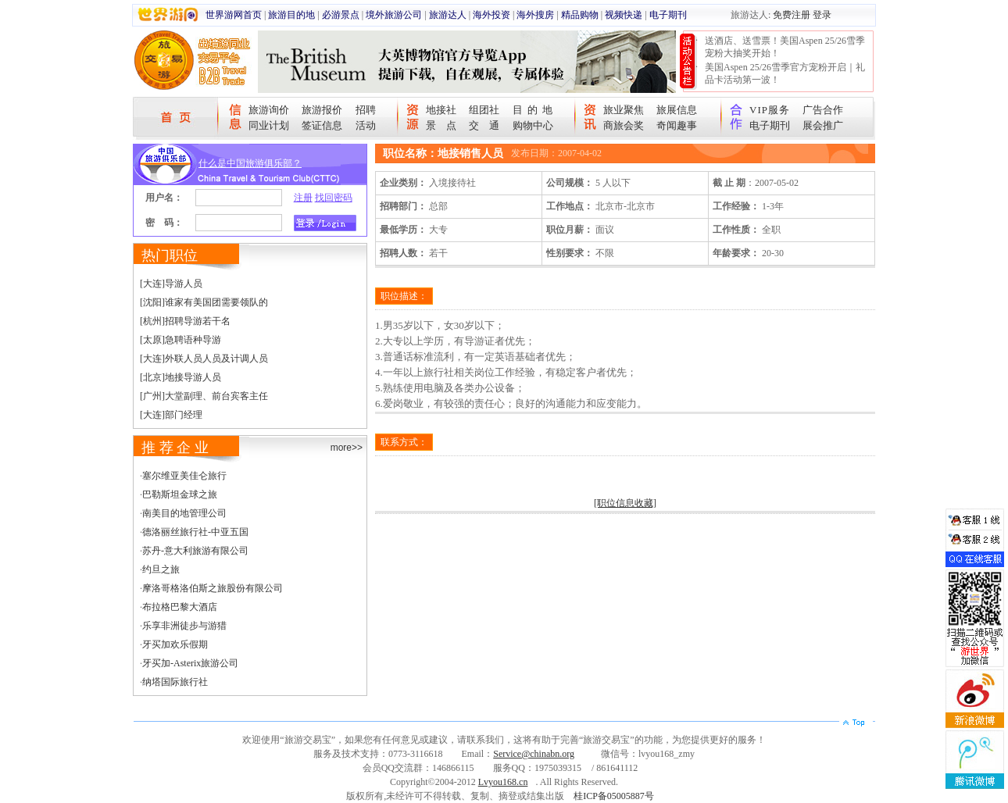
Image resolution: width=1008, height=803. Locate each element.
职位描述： (404, 296)
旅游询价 (268, 110)
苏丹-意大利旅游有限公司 (195, 550)
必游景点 (340, 14)
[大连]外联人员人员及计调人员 (204, 358)
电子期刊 (668, 14)
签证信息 (322, 125)
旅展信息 (676, 110)
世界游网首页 (234, 14)
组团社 (484, 110)
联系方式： (404, 442)
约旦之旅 (161, 569)
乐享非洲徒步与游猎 (184, 625)
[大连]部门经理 (171, 414)
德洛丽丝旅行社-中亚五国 (195, 531)
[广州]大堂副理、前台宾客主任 (204, 396)
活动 (366, 125)
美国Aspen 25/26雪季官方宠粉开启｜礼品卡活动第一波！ (785, 73)
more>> (347, 447)
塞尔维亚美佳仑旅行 (184, 475)
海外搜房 (535, 14)
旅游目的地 (291, 14)
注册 (303, 197)
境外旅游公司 (394, 14)
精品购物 (580, 14)
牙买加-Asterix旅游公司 (190, 663)
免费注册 (791, 14)
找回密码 (333, 197)
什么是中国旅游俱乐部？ (250, 163)
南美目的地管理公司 (184, 513)
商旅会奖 (623, 125)
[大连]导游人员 (171, 283)
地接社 (441, 110)
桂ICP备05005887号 (614, 796)
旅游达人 (447, 14)
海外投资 (491, 14)
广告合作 (822, 110)
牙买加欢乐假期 (175, 644)
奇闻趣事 (676, 125)
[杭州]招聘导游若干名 (185, 321)
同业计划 (268, 125)
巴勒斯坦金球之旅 (179, 494)
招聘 (366, 110)
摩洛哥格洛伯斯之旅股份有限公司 (212, 588)
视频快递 (623, 14)
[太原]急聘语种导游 (180, 339)
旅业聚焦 (623, 110)
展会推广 (822, 125)
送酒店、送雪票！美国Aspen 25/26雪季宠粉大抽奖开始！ (785, 47)
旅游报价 (322, 110)
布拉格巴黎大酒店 (179, 606)
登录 (822, 14)
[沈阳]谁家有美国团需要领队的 (204, 302)
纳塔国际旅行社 (175, 681)
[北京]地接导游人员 (180, 377)
